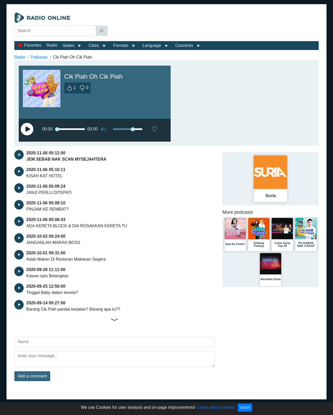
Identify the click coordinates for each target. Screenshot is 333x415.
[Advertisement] (214, 25)
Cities (93, 45)
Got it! (245, 407)
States (68, 45)
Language (152, 45)
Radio (52, 45)
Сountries (184, 45)
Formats (121, 45)
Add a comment (32, 376)
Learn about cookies (216, 407)
